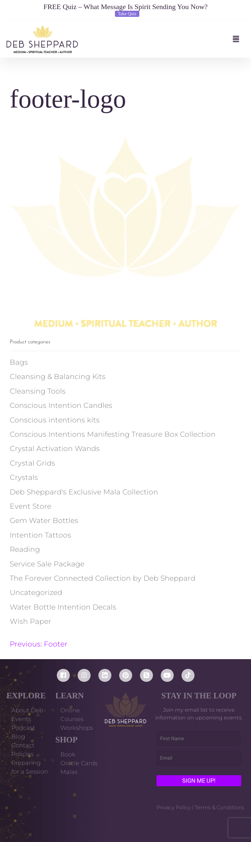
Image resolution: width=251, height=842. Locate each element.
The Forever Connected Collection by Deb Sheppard (102, 578)
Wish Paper (30, 621)
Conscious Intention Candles (61, 405)
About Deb (27, 710)
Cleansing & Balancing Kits (58, 376)
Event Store (30, 506)
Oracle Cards (79, 763)
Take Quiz (127, 13)
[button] (161, 39)
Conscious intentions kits (55, 420)
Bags (19, 362)
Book (68, 754)
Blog (18, 736)
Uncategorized (36, 592)
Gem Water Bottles (44, 520)
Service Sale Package (47, 564)
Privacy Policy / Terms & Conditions (201, 807)
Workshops (76, 727)
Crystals (24, 477)
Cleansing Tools (38, 391)
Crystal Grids (32, 463)
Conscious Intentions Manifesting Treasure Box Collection (113, 434)
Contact (22, 745)
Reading (25, 549)
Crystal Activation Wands (55, 448)
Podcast (23, 727)
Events (21, 719)
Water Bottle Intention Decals (63, 607)
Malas (69, 772)
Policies (22, 754)
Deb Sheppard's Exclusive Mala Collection (84, 492)
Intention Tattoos (40, 535)
